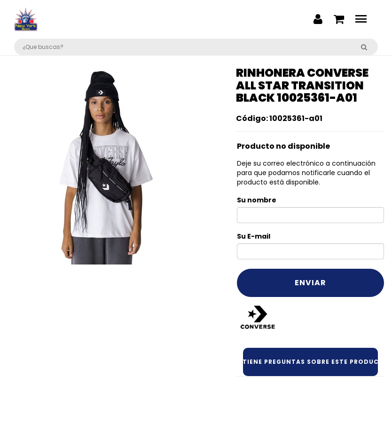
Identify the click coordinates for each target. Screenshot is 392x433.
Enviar (310, 282)
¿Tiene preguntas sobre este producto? (310, 362)
